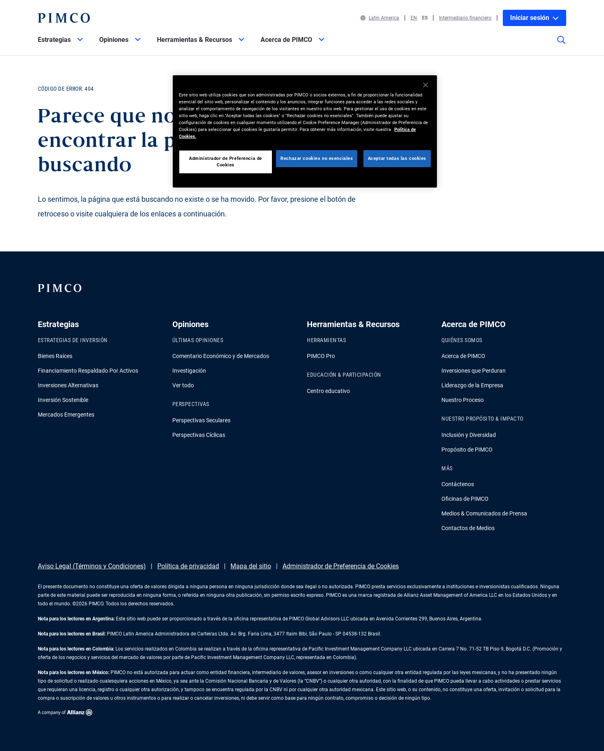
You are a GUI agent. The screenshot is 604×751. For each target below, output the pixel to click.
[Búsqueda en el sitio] (561, 45)
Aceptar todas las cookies (397, 158)
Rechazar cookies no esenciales (316, 158)
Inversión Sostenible (63, 400)
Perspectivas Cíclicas (198, 435)
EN (414, 18)
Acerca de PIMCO (463, 356)
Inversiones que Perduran (473, 370)
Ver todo (183, 385)
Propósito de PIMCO (467, 449)
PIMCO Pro (321, 356)
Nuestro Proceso (462, 400)
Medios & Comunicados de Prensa (484, 513)
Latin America (380, 18)
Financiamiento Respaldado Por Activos (88, 370)
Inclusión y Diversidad (468, 435)
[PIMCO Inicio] (64, 18)
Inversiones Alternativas (68, 385)
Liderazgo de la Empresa (472, 385)
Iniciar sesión (534, 18)
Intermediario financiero (465, 18)
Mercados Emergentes (66, 414)
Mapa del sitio (250, 566)
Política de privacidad (188, 566)
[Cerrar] (426, 85)
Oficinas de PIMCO (465, 499)
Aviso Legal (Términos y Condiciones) (92, 566)
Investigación (189, 370)
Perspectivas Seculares (201, 420)
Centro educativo (328, 391)
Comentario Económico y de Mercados (220, 356)
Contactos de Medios (468, 528)
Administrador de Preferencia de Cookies (340, 566)
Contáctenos (457, 484)
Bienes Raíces (55, 356)
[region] (305, 131)
